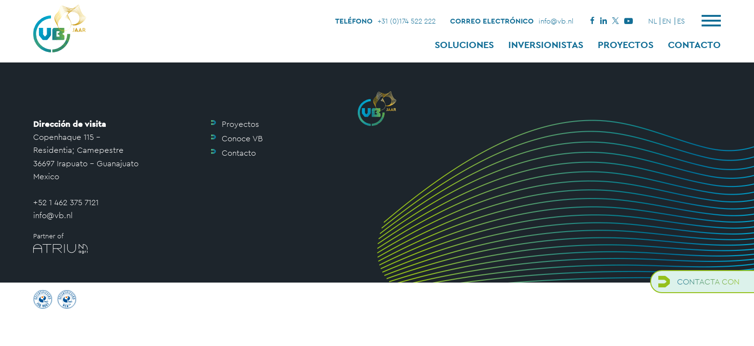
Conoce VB (242, 138)
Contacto (694, 44)
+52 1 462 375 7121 (66, 202)
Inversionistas (545, 44)
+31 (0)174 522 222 (406, 20)
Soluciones (464, 44)
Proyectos (625, 44)
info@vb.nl (556, 20)
